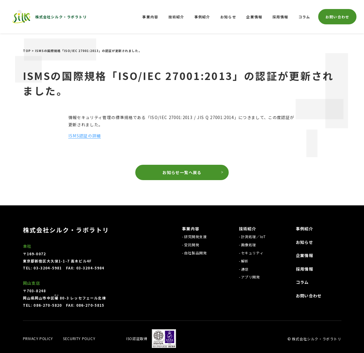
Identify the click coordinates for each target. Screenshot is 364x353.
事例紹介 (202, 16)
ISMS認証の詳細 (84, 136)
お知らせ (228, 16)
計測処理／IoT (253, 236)
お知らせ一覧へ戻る (181, 172)
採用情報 (280, 16)
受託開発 (191, 244)
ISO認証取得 (136, 338)
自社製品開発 (195, 252)
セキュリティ (252, 252)
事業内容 (150, 16)
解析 (245, 260)
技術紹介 (176, 16)
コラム (304, 16)
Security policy (79, 338)
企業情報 (254, 16)
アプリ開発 (250, 276)
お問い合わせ (337, 16)
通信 (245, 269)
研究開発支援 (195, 236)
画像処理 (248, 244)
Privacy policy (38, 338)
